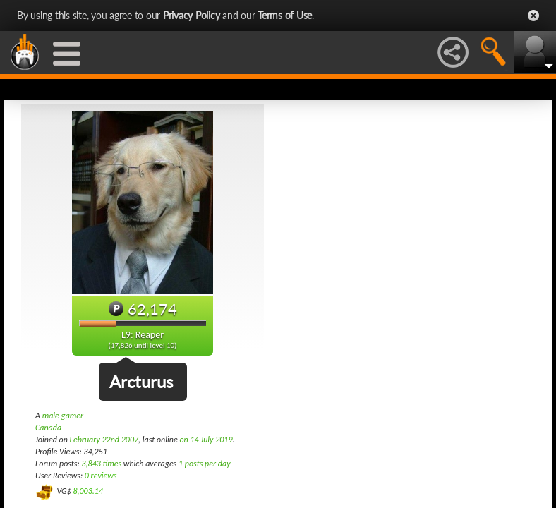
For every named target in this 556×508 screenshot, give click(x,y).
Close (533, 15)
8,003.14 (88, 491)
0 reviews (101, 475)
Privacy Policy (191, 15)
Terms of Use (285, 15)
